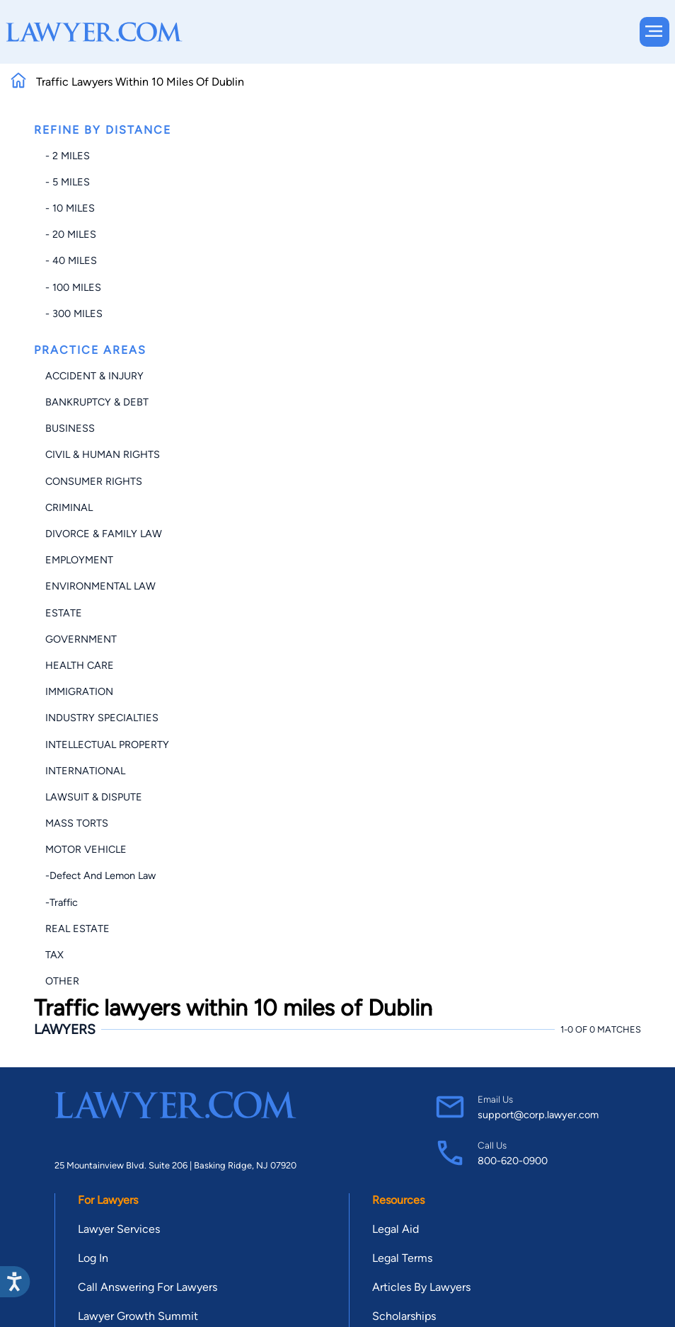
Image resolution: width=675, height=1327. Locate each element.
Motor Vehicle (86, 849)
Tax (54, 954)
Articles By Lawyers (421, 1287)
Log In (93, 1258)
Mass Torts (76, 823)
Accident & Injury (94, 375)
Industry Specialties (101, 717)
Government (81, 639)
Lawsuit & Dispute (93, 797)
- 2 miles (67, 155)
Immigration (79, 691)
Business (70, 428)
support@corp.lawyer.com (538, 1114)
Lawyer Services (119, 1229)
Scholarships (404, 1316)
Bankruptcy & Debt (97, 402)
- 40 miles (71, 260)
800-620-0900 (513, 1160)
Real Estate (77, 928)
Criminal (69, 507)
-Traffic (61, 902)
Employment (79, 559)
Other (62, 981)
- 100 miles (73, 287)
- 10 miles (70, 208)
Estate (63, 613)
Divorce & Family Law (103, 533)
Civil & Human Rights (102, 454)
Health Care (79, 665)
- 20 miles (70, 234)
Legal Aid (395, 1229)
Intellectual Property (107, 744)
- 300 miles (74, 313)
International (85, 770)
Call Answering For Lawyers (147, 1287)
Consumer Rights (93, 481)
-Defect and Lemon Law (100, 875)
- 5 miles (67, 182)
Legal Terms (402, 1258)
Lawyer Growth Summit (138, 1316)
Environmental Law (100, 586)
